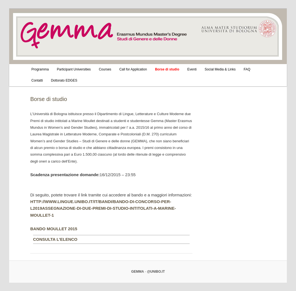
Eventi (192, 69)
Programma (40, 69)
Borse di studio (167, 69)
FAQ (247, 69)
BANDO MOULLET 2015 (53, 228)
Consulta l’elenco (55, 239)
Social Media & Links (220, 69)
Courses (105, 69)
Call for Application (133, 69)
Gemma (137, 272)
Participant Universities (74, 69)
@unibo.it (156, 272)
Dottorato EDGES (64, 80)
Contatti (37, 80)
